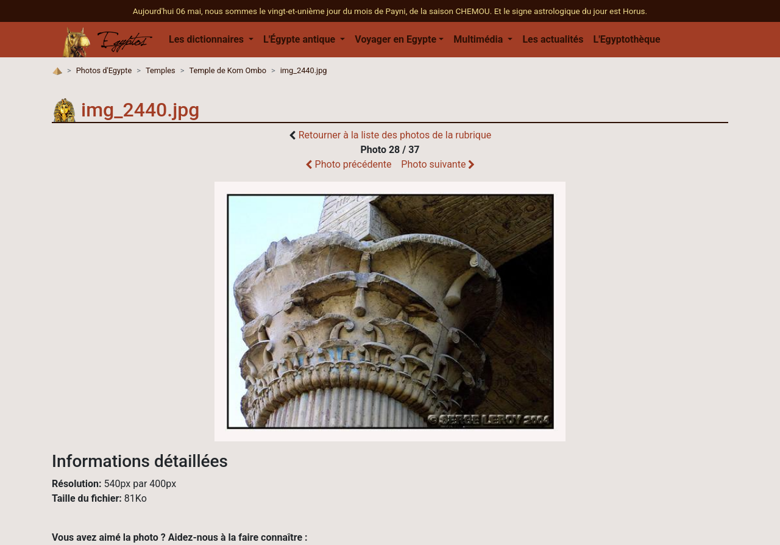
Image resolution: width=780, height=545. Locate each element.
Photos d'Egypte (104, 70)
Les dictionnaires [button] (207, 39)
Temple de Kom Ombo (227, 70)
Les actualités (552, 39)
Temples (161, 70)
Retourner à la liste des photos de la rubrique (395, 135)
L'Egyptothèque (626, 39)
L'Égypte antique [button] (300, 39)
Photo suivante (438, 164)
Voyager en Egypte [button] (395, 39)
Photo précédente (348, 164)
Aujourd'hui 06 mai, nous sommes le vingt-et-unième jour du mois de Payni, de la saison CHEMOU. (313, 11)
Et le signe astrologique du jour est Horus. (571, 11)
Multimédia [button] (479, 39)
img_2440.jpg (303, 70)
